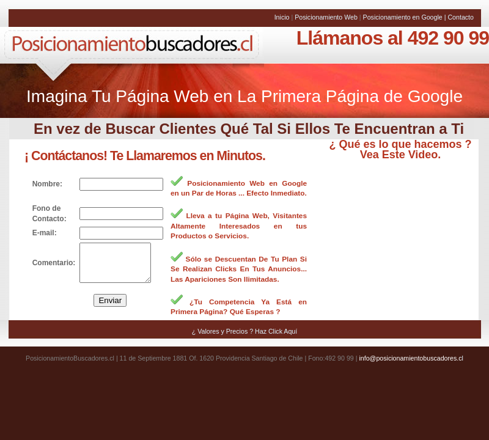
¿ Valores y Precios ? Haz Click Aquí (244, 338)
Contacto (460, 17)
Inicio (283, 17)
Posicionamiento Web (327, 17)
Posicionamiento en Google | (405, 17)
